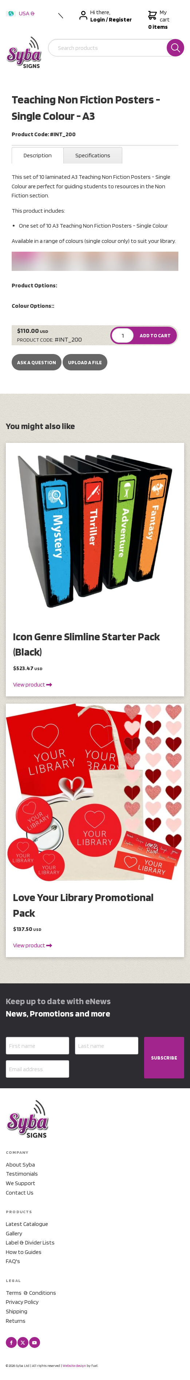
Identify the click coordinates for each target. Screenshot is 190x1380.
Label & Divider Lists (30, 1242)
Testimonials (22, 1173)
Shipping (16, 1311)
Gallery (14, 1233)
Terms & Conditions (31, 1292)
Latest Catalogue (27, 1223)
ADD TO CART (155, 335)
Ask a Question (36, 362)
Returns (15, 1320)
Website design (74, 1365)
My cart (160, 20)
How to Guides (23, 1252)
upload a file (85, 362)
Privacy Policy (22, 1301)
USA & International (22, 18)
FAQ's (13, 1261)
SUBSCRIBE (164, 1058)
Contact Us (19, 1192)
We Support (20, 1183)
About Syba (20, 1164)
